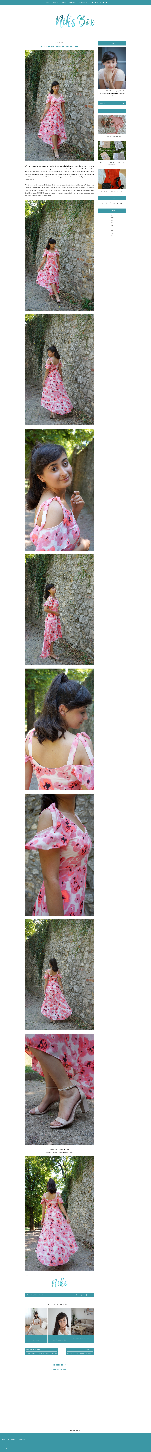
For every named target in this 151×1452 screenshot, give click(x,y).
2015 (112, 230)
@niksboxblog (75, 1430)
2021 (112, 215)
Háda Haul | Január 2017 (112, 136)
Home (47, 2)
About (55, 2)
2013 (112, 236)
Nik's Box (11, 1449)
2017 (112, 225)
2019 (112, 220)
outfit (31, 1295)
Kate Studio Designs (140, 1449)
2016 (112, 228)
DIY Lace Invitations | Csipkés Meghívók (112, 163)
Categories (83, 2)
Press (64, 2)
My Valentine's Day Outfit (112, 191)
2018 (112, 223)
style (36, 1295)
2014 (112, 233)
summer (42, 1295)
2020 (112, 217)
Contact (72, 2)
